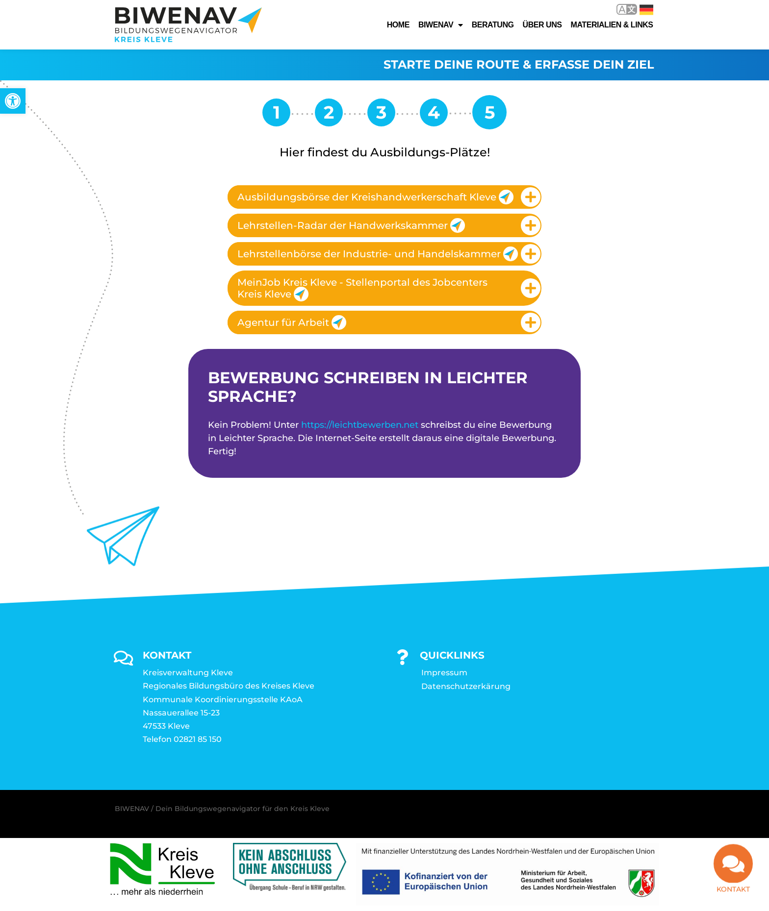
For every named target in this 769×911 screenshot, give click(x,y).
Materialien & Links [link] (612, 25)
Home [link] (398, 25)
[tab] (384, 197)
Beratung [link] (493, 25)
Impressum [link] (444, 673)
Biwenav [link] (440, 25)
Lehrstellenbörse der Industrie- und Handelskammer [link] (376, 254)
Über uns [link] (542, 25)
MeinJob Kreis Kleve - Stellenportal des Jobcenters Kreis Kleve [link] (362, 289)
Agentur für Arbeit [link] (291, 323)
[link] (13, 101)
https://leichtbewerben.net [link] (359, 424)
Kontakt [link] (733, 894)
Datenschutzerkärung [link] (466, 686)
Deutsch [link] (646, 10)
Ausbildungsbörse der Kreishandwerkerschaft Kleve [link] (375, 197)
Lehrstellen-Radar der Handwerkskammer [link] (351, 226)
